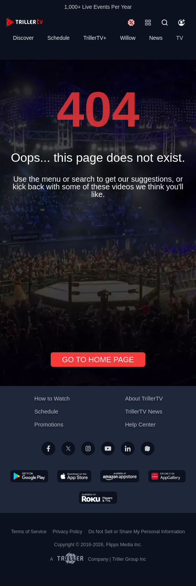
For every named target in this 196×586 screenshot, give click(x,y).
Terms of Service (29, 531)
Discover (23, 38)
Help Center (140, 424)
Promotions (48, 424)
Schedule (58, 38)
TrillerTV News (143, 411)
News (155, 38)
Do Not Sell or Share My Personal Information (136, 531)
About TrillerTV (144, 398)
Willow (127, 38)
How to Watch (52, 398)
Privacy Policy (67, 531)
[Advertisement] (98, 272)
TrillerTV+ (95, 38)
